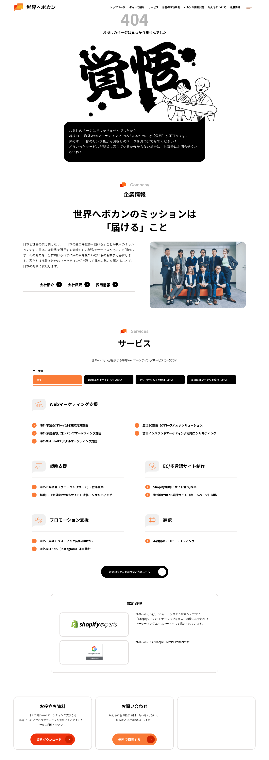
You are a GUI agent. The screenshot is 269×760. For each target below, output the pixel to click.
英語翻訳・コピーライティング (173, 541)
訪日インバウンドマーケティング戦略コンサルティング (179, 433)
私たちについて (218, 9)
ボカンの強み (137, 9)
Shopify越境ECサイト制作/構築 (174, 487)
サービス (154, 9)
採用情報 (235, 9)
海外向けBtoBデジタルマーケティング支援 (68, 441)
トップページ (118, 9)
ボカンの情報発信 (195, 9)
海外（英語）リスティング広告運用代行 (66, 541)
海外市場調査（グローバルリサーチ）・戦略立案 (72, 487)
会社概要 (75, 284)
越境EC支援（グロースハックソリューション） (174, 425)
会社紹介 (47, 284)
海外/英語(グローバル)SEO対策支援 (64, 425)
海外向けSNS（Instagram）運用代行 (65, 549)
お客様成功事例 (172, 9)
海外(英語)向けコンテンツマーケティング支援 (70, 433)
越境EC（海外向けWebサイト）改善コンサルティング (76, 495)
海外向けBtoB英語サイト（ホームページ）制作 (185, 495)
